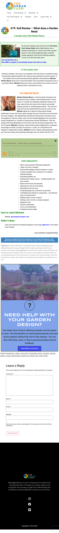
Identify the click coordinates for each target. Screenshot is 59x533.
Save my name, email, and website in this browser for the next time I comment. (29, 424)
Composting (33, 353)
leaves (40, 353)
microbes (46, 353)
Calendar (28, 17)
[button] (7, 21)
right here (45, 225)
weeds (45, 356)
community (24, 353)
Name (8, 399)
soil (28, 356)
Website (8, 414)
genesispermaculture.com (20, 217)
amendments (9, 353)
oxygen (8, 356)
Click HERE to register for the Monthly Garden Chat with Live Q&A (23, 62)
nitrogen (52, 353)
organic (2, 356)
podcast (23, 356)
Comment (10, 374)
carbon (17, 353)
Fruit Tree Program (13, 17)
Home (9, 13)
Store (36, 17)
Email (8, 406)
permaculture (15, 356)
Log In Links (44, 17)
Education (32, 13)
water (41, 356)
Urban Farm (34, 356)
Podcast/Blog (18, 13)
